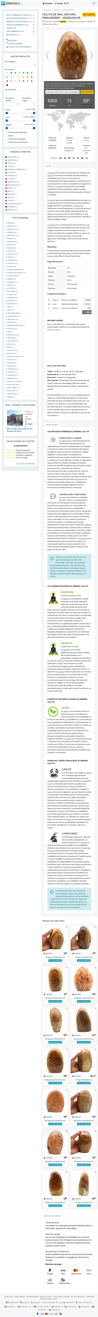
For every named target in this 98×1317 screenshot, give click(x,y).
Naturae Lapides (54, 330)
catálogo (47, 10)
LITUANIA (12, 179)
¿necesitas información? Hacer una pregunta (62, 92)
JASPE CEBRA (13, 387)
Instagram (35, 1302)
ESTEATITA (11, 288)
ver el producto (55, 961)
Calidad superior (14, 44)
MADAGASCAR (14, 185)
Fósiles (11, 28)
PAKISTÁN (12, 194)
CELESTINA (12, 254)
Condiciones (8, 1296)
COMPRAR (89, 14)
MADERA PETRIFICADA (16, 325)
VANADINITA (12, 378)
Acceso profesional (78, 1296)
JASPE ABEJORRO (14, 313)
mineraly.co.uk (25, 1306)
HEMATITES (12, 304)
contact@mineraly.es (66, 1302)
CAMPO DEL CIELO (14, 381)
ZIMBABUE (12, 210)
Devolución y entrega (61, 1296)
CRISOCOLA (12, 263)
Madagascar (69, 150)
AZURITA (11, 245)
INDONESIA (13, 175)
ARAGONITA (12, 241)
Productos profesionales (18, 47)
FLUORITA (12, 294)
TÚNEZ (11, 200)
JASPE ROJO (12, 390)
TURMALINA (12, 375)
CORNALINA (12, 260)
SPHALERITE (12, 369)
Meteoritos (12, 35)
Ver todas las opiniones (26, 464)
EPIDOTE (11, 285)
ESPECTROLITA (13, 384)
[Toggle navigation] (93, 3)
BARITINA (11, 248)
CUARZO (11, 266)
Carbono (55, 308)
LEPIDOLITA (12, 322)
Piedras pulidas (68, 10)
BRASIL (12, 163)
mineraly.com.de (41, 1306)
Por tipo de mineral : (9, 99)
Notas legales (20, 1296)
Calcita (86, 140)
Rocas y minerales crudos (19, 15)
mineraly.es (70, 1306)
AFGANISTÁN (13, 157)
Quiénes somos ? (46, 1296)
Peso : (7, 117)
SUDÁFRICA (12, 206)
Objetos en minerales (17, 25)
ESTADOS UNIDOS (15, 203)
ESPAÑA (12, 172)
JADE (10, 307)
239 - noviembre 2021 (86, 150)
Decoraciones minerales (18, 18)
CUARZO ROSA (13, 276)
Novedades (11, 40)
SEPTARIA (11, 363)
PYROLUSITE (12, 350)
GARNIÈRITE (12, 297)
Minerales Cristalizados (19, 21)
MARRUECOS (14, 182)
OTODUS (11, 344)
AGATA (11, 223)
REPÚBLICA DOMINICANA (17, 169)
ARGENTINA (13, 160)
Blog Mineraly (12, 1302)
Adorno (56, 10)
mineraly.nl (84, 1306)
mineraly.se (54, 1309)
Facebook (24, 1302)
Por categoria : (10, 61)
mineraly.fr (10, 1306)
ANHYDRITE (12, 235)
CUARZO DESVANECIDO (16, 272)
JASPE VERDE (13, 394)
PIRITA (10, 347)
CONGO (11, 166)
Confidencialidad (32, 1296)
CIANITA (11, 257)
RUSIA (11, 197)
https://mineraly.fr (85, 1302)
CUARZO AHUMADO (15, 269)
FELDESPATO (12, 291)
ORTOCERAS (12, 341)
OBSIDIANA (12, 338)
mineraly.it (56, 1306)
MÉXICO (12, 188)
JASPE (10, 310)
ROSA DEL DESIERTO (15, 356)
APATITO (11, 238)
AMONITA (11, 232)
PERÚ (11, 191)
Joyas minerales (15, 31)
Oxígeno (55, 300)
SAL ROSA (12, 359)
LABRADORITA (13, 316)
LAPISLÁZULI (12, 319)
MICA (10, 332)
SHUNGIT (11, 366)
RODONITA (12, 353)
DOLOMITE (12, 282)
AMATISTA (12, 226)
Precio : (8, 110)
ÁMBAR (11, 397)
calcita (47, 953)
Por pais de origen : (26, 99)
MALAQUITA (12, 328)
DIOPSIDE (11, 279)
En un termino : (10, 89)
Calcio (54, 304)
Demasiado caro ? (86, 105)
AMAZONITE (12, 229)
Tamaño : (8, 125)
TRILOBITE (12, 372)
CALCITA (11, 251)
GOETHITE (12, 300)
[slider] (6, 113)
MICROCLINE (13, 335)
